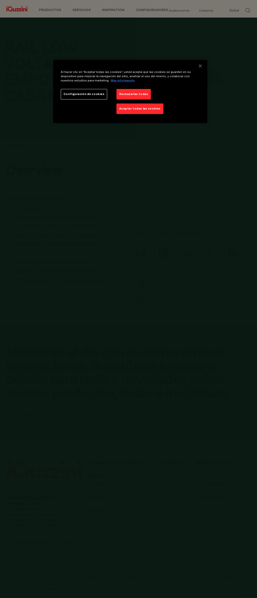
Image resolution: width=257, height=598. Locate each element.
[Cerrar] (200, 65)
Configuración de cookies (84, 94)
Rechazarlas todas (133, 94)
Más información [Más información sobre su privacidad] (123, 80)
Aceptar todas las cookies (140, 108)
